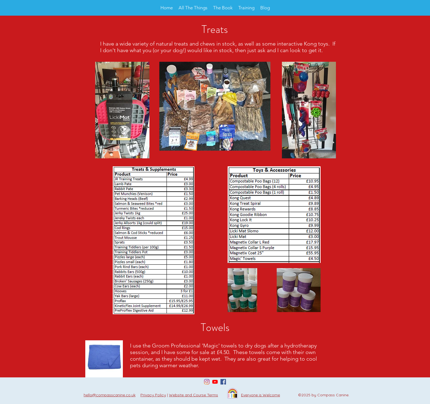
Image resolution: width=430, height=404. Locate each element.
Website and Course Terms (193, 394)
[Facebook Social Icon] (223, 382)
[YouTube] (215, 382)
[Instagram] (207, 382)
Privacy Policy (153, 394)
